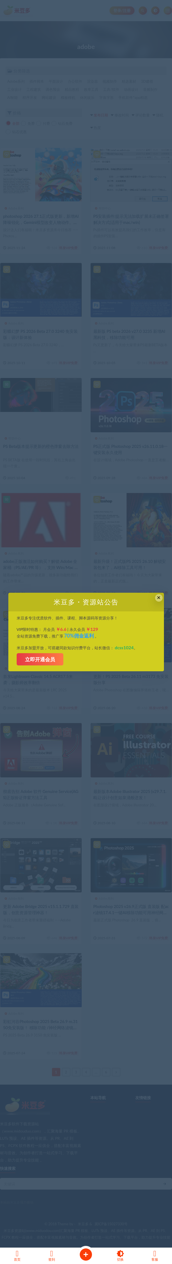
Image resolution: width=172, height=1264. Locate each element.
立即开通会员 (40, 659)
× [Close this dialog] (159, 597)
